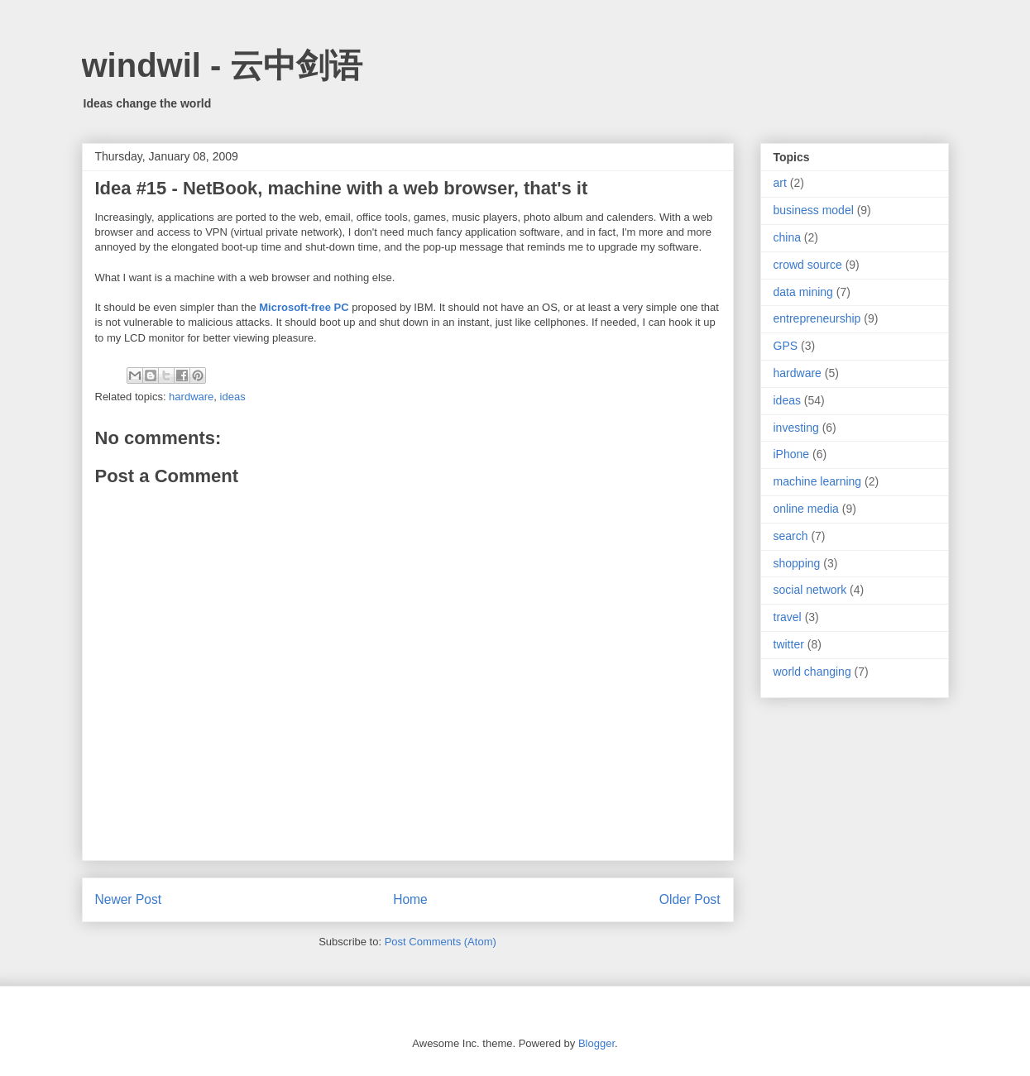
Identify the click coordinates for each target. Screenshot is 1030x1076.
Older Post (690, 899)
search (791, 536)
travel (788, 617)
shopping (797, 563)
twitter (789, 644)
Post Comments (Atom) (440, 941)
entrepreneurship (817, 318)
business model (814, 210)
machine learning (818, 481)
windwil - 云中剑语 (222, 65)
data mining (803, 292)
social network (810, 589)
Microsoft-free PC (303, 307)
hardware (191, 396)
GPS (786, 345)
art (780, 182)
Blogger (596, 1043)
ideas (233, 396)
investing (796, 427)
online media (806, 508)
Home (410, 899)
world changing (812, 671)
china (787, 237)
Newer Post (128, 899)
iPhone (792, 454)
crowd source (808, 264)
